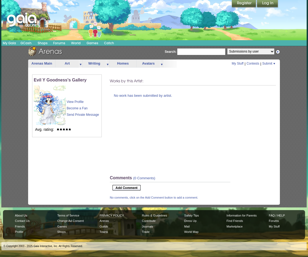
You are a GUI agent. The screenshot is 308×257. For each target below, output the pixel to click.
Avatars (148, 63)
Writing (94, 63)
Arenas (104, 220)
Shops (42, 43)
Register (244, 4)
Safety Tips (191, 215)
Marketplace (235, 226)
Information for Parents (242, 215)
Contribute (149, 220)
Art (67, 63)
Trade (145, 231)
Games (92, 43)
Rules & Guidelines (154, 215)
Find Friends (235, 220)
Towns (104, 231)
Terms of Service (68, 215)
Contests (253, 63)
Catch (109, 43)
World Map (191, 231)
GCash (26, 43)
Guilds (104, 226)
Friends (20, 226)
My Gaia (9, 43)
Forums (59, 43)
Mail (187, 226)
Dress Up (190, 220)
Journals (147, 226)
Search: (170, 52)
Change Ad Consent (70, 220)
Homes (123, 63)
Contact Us (22, 220)
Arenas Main (41, 63)
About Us (21, 215)
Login (267, 4)
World (76, 43)
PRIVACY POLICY (112, 215)
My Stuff (237, 63)
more (80, 64)
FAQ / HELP (277, 215)
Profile (19, 231)
